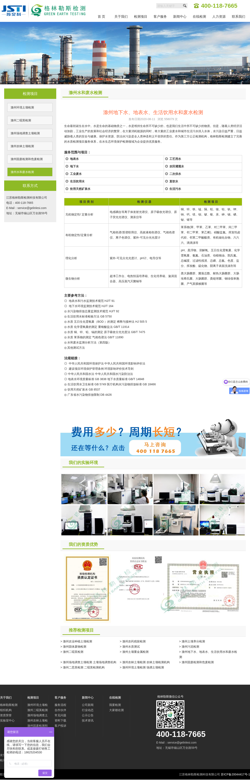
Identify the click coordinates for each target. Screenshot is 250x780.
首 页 (101, 16)
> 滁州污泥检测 (189, 646)
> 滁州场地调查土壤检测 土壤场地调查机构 (88, 662)
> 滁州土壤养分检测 (192, 641)
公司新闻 (88, 705)
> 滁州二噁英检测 (71, 651)
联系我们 (238, 16)
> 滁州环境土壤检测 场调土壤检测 (142, 667)
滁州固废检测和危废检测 (27, 159)
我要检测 (115, 705)
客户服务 (160, 16)
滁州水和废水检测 (22, 172)
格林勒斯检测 (9, 705)
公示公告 (88, 715)
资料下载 (60, 720)
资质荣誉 (6, 715)
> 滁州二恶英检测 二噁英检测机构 (82, 667)
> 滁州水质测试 (130, 646)
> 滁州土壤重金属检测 (134, 651)
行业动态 (88, 710)
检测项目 (140, 16)
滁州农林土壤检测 (22, 146)
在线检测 (199, 16)
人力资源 (219, 16)
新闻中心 (179, 16)
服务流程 (60, 705)
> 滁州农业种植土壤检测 (76, 641)
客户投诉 (60, 725)
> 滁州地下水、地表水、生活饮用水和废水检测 (208, 654)
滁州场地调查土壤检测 (25, 133)
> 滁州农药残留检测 (133, 641)
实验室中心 (7, 720)
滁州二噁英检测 (21, 120)
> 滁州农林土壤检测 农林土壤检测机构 (145, 662)
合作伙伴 (60, 710)
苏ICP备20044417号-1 (235, 774)
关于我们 (121, 16)
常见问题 (60, 715)
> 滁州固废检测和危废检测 (196, 662)
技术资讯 (88, 720)
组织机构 (6, 710)
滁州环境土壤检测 (22, 107)
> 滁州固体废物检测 (73, 646)
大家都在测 (116, 710)
